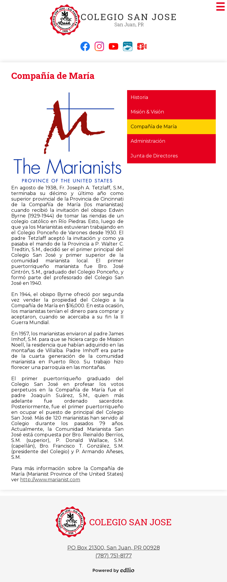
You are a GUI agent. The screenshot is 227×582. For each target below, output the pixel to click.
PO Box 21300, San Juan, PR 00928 (113, 547)
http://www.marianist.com (50, 479)
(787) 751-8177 (113, 555)
